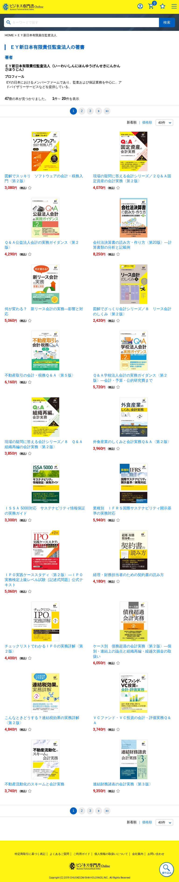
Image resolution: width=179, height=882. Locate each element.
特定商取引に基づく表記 (30, 854)
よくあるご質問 (59, 854)
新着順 (132, 122)
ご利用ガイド (81, 854)
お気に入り (162, 6)
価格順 (147, 122)
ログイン (140, 6)
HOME (9, 35)
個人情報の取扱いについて (111, 854)
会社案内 (137, 854)
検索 (166, 22)
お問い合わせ (156, 854)
